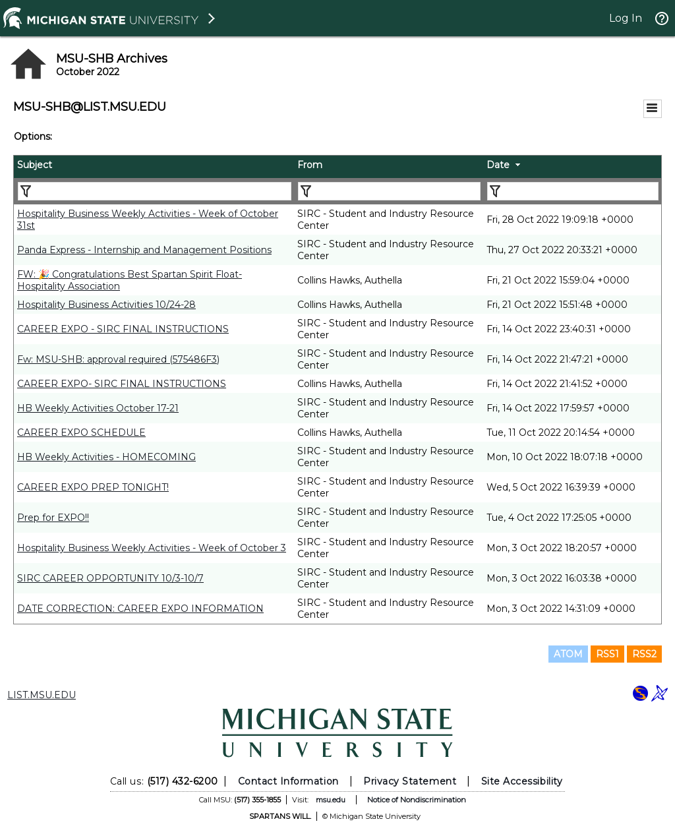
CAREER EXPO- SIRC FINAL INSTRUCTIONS (121, 384)
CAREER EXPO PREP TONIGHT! (93, 487)
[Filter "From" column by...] (389, 191)
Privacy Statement (409, 781)
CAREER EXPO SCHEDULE (81, 432)
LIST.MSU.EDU (41, 695)
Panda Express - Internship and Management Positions (144, 250)
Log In (625, 18)
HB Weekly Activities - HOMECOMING (106, 457)
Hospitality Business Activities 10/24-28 (106, 305)
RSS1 (607, 654)
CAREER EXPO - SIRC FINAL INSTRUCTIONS (123, 329)
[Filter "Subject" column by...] (154, 191)
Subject (34, 165)
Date (498, 165)
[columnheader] (154, 167)
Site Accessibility (522, 781)
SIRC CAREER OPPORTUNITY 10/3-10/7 (110, 578)
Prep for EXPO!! (53, 518)
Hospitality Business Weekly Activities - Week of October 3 (151, 548)
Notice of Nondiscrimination (416, 799)
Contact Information (288, 781)
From (309, 165)
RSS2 (644, 654)
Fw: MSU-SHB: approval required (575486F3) (118, 359)
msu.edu (330, 799)
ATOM (568, 654)
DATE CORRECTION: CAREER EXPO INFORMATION (140, 608)
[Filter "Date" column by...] (573, 191)
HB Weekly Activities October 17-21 (98, 408)
